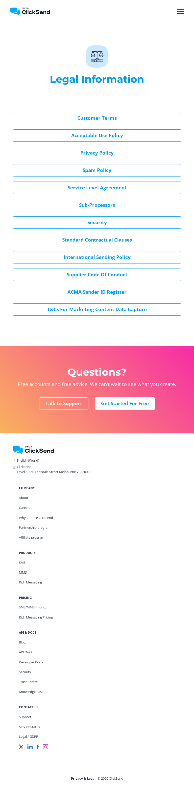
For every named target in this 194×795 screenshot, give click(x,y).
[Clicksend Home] (38, 11)
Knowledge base (31, 691)
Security (97, 222)
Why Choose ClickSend (36, 517)
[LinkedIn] (30, 746)
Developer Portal (31, 662)
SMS (22, 562)
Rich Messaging (30, 582)
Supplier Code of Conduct (97, 274)
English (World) (28, 460)
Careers (24, 507)
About (23, 497)
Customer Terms (97, 118)
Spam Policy (97, 170)
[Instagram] (45, 746)
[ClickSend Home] (33, 449)
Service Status (29, 726)
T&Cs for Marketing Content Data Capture (97, 309)
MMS (23, 572)
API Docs (25, 652)
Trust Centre (28, 682)
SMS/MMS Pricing (32, 607)
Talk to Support (63, 403)
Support (25, 717)
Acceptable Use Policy (97, 135)
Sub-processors (97, 205)
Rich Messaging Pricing (36, 617)
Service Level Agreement (97, 187)
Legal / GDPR (28, 736)
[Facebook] (38, 746)
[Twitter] (21, 746)
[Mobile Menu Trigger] (180, 11)
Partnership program (35, 527)
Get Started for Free (125, 403)
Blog (22, 642)
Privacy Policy (97, 153)
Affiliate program (31, 537)
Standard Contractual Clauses (97, 240)
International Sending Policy (97, 257)
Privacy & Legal (83, 778)
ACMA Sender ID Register (97, 292)
